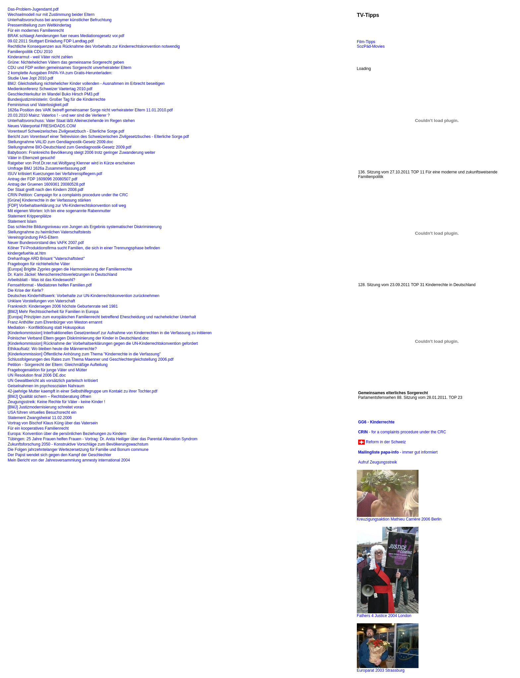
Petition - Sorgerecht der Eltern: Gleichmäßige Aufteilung (58, 364)
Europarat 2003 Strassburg (381, 670)
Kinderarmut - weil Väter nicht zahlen (40, 57)
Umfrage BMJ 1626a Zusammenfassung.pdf (47, 168)
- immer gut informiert (398, 452)
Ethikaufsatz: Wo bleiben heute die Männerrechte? (52, 348)
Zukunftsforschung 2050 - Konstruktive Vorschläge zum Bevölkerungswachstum (78, 444)
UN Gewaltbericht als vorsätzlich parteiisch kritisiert (53, 380)
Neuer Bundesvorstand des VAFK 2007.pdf (46, 242)
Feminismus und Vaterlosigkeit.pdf (38, 104)
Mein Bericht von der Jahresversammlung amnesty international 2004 (69, 460)
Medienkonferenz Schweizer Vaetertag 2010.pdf (50, 89)
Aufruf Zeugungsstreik (377, 462)
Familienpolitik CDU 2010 (30, 51)
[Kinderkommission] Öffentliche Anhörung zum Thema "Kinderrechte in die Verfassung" (84, 354)
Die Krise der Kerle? (25, 290)
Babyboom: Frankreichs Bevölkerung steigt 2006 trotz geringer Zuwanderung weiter (81, 152)
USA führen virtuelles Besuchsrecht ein (42, 412)
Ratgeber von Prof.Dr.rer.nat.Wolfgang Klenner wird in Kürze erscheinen (71, 163)
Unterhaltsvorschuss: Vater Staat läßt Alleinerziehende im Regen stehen (71, 120)
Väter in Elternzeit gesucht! (31, 157)
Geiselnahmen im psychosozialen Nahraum (46, 386)
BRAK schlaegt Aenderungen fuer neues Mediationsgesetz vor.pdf (66, 35)
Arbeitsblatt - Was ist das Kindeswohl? (41, 279)
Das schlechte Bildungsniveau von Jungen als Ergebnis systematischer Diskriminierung (85, 226)
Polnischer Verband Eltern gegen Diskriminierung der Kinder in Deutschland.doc (78, 338)
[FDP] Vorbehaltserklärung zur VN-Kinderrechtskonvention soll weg (67, 205)
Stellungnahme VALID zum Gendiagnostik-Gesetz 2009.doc (60, 142)
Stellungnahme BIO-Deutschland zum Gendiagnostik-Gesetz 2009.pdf (69, 147)
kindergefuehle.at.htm (27, 253)
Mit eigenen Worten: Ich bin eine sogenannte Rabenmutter (59, 211)
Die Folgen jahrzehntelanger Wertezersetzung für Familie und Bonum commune (78, 449)
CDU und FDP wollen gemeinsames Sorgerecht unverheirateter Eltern (69, 67)
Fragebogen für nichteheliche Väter (39, 264)
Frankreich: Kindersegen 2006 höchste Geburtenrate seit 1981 (63, 306)
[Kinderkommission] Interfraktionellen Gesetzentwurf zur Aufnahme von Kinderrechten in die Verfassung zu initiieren (110, 333)
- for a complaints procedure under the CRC (402, 432)
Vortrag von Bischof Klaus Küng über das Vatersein (53, 423)
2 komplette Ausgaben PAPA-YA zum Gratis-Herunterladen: (60, 73)
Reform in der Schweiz (385, 442)
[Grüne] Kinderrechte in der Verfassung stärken (49, 200)
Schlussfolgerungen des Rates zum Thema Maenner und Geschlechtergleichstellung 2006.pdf (90, 359)
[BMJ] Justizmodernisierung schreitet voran (46, 407)
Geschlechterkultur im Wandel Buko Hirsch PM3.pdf (53, 94)
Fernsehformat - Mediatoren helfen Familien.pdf (50, 285)
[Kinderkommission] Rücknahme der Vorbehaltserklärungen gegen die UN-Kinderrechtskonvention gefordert (103, 343)
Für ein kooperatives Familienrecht (38, 428)
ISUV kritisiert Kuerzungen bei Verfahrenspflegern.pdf (55, 173)
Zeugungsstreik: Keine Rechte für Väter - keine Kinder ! (56, 402)
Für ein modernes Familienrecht (36, 30)
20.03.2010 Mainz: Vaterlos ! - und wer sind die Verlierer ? (59, 115)
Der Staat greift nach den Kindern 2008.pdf (45, 189)
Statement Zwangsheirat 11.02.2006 (40, 417)
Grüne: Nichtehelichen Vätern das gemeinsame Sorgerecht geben (66, 62)
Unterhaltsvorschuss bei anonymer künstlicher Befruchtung (60, 20)
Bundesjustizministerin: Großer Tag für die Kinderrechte (56, 99)
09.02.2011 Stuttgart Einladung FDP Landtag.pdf (51, 41)
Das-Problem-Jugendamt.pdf (33, 9)
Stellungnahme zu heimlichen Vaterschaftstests (49, 232)
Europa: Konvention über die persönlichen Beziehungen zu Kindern (67, 433)
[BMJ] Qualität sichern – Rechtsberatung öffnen (49, 396)
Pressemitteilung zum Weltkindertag (39, 25)
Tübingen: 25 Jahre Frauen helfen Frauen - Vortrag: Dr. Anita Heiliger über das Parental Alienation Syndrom (102, 439)
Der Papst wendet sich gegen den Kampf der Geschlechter (59, 455)
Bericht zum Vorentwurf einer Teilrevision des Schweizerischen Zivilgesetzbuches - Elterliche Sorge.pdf (98, 136)
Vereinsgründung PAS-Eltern (33, 237)
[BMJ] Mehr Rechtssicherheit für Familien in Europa (53, 311)
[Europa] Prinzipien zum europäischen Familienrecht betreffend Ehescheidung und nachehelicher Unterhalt (102, 317)
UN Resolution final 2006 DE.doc (37, 375)
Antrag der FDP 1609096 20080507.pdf (42, 179)
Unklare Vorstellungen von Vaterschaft (41, 301)
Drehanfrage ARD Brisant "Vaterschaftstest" (46, 258)
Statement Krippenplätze (29, 216)
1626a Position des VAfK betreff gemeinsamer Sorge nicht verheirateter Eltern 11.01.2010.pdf (90, 110)
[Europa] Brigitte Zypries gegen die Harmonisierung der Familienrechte (70, 269)
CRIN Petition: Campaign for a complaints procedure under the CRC (68, 195)
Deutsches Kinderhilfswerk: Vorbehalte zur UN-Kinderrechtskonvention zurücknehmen (84, 295)
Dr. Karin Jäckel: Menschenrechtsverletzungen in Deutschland (62, 274)
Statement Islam (22, 221)
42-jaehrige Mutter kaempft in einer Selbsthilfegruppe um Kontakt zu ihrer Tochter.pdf (82, 391)
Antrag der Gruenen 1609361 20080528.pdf (46, 184)
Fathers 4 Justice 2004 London (384, 615)
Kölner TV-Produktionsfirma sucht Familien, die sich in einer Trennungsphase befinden (84, 248)
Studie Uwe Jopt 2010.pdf (30, 78)
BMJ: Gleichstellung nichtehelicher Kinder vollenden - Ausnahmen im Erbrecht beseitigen (86, 83)
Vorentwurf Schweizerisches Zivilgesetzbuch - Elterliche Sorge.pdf (66, 131)
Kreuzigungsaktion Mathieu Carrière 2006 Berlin (399, 519)
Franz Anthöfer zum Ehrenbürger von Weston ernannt (55, 322)
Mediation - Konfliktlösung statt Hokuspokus (46, 327)
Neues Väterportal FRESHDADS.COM (42, 126)
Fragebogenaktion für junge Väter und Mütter (47, 370)
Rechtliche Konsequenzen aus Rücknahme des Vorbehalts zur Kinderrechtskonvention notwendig (94, 46)
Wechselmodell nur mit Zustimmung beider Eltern (51, 14)
